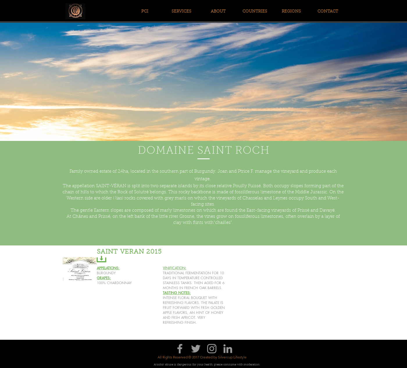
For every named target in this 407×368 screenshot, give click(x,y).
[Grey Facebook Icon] (180, 348)
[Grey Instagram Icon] (212, 348)
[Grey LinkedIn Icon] (228, 348)
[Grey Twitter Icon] (196, 348)
